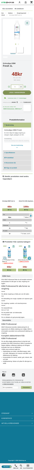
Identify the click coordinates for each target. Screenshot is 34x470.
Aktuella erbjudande (17, 423)
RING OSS (15, 466)
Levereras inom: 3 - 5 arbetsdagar (17, 98)
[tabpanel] (17, 31)
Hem (2, 13)
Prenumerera (26, 387)
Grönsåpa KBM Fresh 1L (15, 15)
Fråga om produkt (10, 168)
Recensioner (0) (10, 162)
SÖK (21, 466)
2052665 (15, 102)
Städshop (17, 413)
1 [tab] (16, 44)
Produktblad (8, 157)
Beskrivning (9, 125)
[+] (25, 87)
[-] (9, 87)
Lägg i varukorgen (17, 92)
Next (29, 258)
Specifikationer (9, 152)
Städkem (10, 13)
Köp (10, 209)
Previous (5, 258)
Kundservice (17, 418)
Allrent (3, 15)
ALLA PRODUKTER (28, 466)
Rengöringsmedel (21, 13)
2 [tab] (18, 44)
